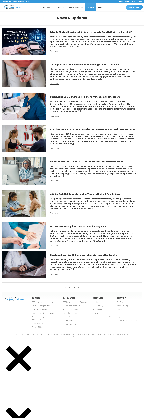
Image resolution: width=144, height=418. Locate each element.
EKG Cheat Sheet (69, 320)
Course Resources (75, 7)
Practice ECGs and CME (71, 317)
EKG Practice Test (69, 324)
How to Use (97, 313)
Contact (120, 309)
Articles (21, 2)
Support (101, 7)
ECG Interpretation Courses (42, 302)
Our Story (120, 302)
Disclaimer (121, 313)
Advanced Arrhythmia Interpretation (40, 318)
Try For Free (134, 7)
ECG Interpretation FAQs (102, 317)
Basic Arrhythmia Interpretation (44, 313)
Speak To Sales (136, 2)
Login (121, 2)
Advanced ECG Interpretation (43, 309)
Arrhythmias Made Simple (72, 309)
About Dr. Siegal (123, 306)
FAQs (27, 2)
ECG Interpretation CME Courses (75, 302)
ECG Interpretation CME (72, 306)
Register (120, 317)
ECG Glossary (98, 306)
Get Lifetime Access (9, 2)
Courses (60, 7)
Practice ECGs (37, 327)
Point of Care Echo (39, 323)
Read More (54, 51)
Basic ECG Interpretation (41, 306)
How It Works (48, 7)
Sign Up (126, 2)
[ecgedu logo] (11, 7)
